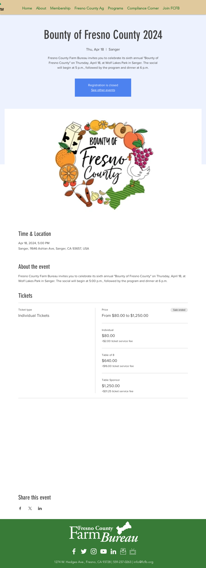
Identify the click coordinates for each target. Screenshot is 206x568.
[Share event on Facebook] (20, 508)
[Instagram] (94, 551)
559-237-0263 (122, 562)
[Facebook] (74, 551)
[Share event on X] (30, 508)
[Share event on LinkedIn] (40, 508)
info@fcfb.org (143, 562)
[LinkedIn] (113, 551)
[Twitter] (84, 551)
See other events (103, 90)
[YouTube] (103, 551)
